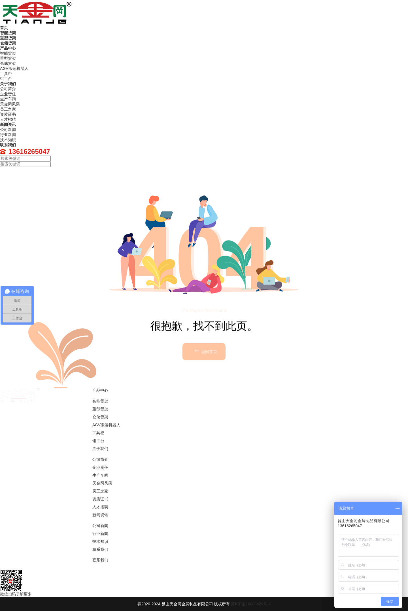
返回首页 (205, 382)
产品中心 (8, 48)
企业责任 (100, 467)
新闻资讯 (8, 124)
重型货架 (8, 38)
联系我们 (8, 145)
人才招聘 (100, 507)
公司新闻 (100, 525)
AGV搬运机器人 (106, 425)
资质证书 (100, 499)
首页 (4, 27)
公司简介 (100, 459)
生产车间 (100, 475)
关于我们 (8, 83)
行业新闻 (100, 533)
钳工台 (98, 440)
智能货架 (8, 33)
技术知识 (100, 541)
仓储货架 (8, 43)
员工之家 (100, 491)
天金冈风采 (102, 483)
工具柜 (98, 433)
